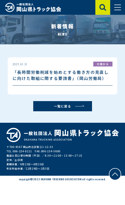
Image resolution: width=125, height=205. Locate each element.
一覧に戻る (62, 106)
